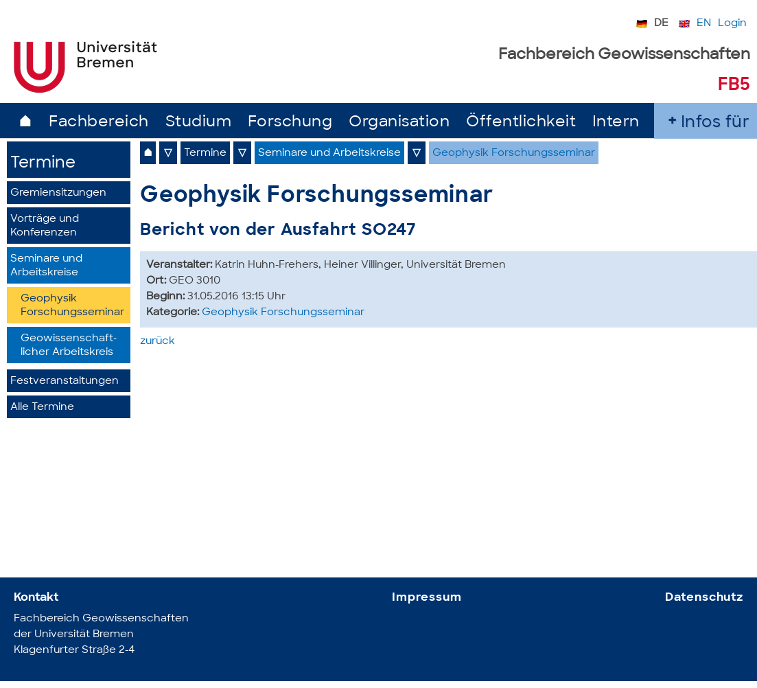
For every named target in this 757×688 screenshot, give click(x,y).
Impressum (427, 598)
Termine (42, 164)
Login (732, 24)
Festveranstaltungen (64, 381)
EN (704, 24)
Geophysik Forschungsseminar (72, 306)
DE (661, 24)
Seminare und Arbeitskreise (46, 266)
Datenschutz (704, 598)
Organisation (399, 122)
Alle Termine (42, 407)
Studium (198, 122)
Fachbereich (99, 122)
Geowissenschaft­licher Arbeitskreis (69, 346)
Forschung (290, 122)
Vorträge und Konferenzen (44, 226)
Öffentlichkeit (521, 122)
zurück (157, 341)
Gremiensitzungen (58, 193)
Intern (616, 122)
